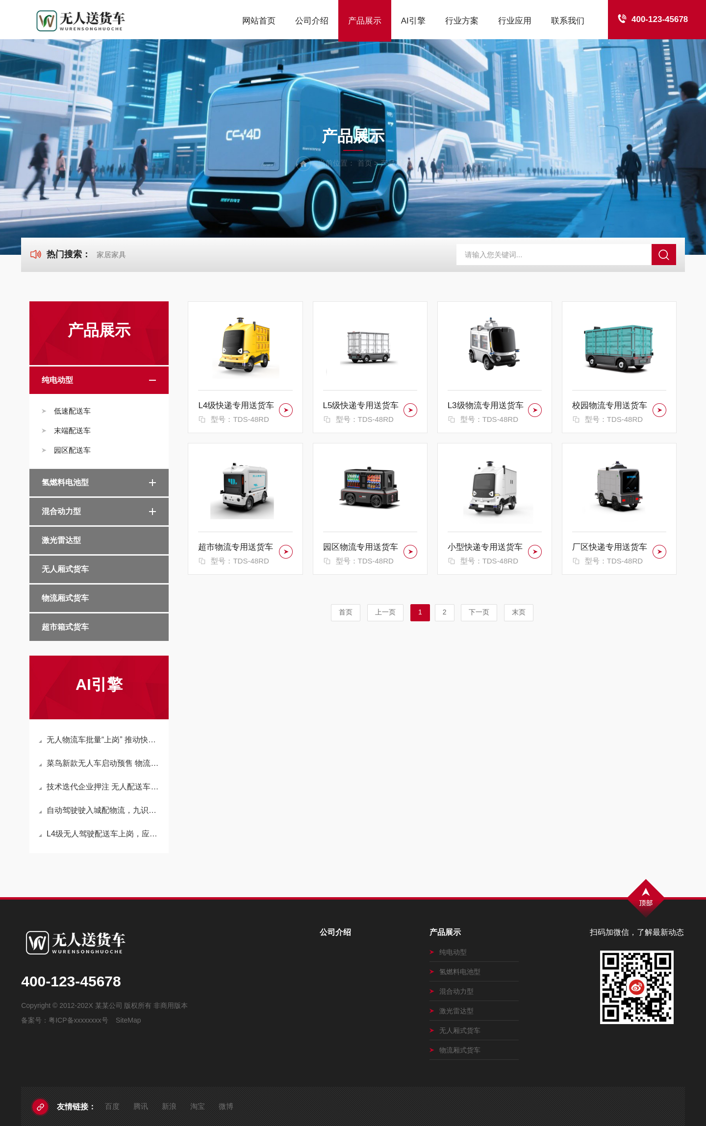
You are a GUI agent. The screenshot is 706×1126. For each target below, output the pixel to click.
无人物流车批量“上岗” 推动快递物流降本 (100, 739)
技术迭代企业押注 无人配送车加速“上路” (100, 787)
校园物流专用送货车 (609, 405)
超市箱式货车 (65, 627)
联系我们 (567, 20)
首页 (364, 163)
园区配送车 (72, 450)
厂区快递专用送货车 (609, 547)
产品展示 (364, 20)
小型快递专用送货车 (485, 547)
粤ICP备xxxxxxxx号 (78, 1020)
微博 (226, 1106)
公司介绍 (311, 20)
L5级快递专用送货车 (361, 405)
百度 (112, 1106)
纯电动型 (57, 380)
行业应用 (514, 20)
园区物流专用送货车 (360, 547)
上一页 (385, 612)
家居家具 (111, 254)
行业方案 (462, 20)
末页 (519, 612)
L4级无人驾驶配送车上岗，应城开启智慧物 (100, 834)
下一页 (479, 612)
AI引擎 (413, 20)
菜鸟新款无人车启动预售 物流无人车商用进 (100, 763)
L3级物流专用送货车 (486, 405)
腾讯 (140, 1106)
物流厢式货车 (65, 598)
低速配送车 (72, 411)
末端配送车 (72, 430)
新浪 (169, 1106)
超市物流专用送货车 (235, 547)
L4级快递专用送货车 (236, 405)
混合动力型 (61, 511)
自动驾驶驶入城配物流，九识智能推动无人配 (100, 810)
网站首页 (259, 20)
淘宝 (197, 1106)
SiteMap (128, 1020)
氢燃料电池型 (65, 482)
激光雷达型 (61, 540)
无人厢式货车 (65, 569)
